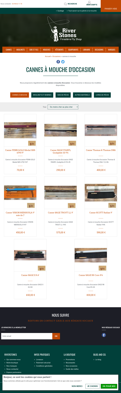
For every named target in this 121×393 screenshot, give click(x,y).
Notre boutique (12, 361)
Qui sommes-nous (13, 358)
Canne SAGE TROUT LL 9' (60, 211)
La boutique (69, 353)
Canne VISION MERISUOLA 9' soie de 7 (20, 212)
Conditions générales (44, 364)
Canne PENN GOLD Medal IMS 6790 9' (20, 149)
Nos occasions (71, 364)
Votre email (6, 334)
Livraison (39, 358)
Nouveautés (70, 361)
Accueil (48, 55)
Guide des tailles (72, 367)
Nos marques (11, 364)
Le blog (98, 358)
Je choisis (92, 386)
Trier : (45, 105)
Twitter (63, 60)
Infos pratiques (42, 353)
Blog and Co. (99, 353)
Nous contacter (12, 367)
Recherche (68, 3)
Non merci (77, 386)
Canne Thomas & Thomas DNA (101, 148)
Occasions (56, 55)
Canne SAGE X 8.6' (30, 273)
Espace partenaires (13, 371)
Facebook (58, 60)
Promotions (70, 358)
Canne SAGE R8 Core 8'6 (91, 273)
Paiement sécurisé (43, 361)
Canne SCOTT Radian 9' (100, 211)
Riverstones (10, 353)
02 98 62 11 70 (17, 3)
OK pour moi (109, 386)
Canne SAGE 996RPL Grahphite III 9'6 (60, 149)
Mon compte (90, 3)
